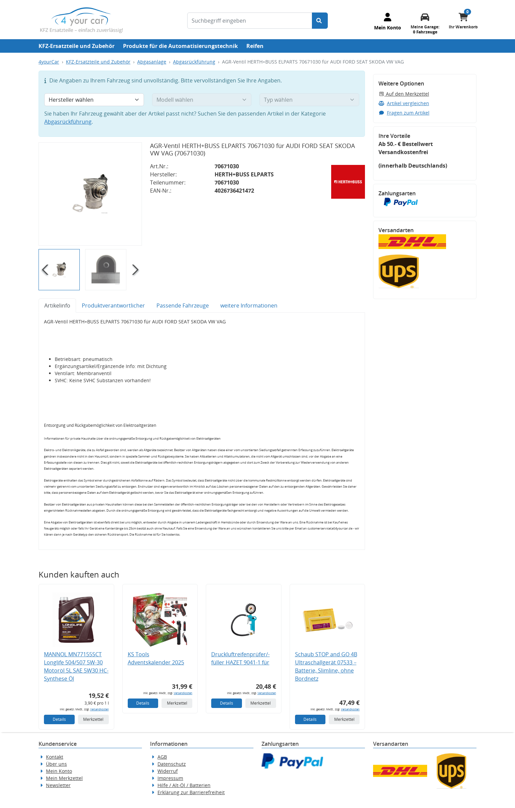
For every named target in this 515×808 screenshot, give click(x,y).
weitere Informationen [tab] (248, 305)
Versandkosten (99, 709)
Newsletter (58, 785)
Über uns (56, 764)
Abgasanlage (151, 61)
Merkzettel (93, 719)
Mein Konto (59, 771)
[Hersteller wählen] (94, 99)
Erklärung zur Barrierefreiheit (191, 792)
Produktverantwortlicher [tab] (113, 305)
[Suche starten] (320, 21)
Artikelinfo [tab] (57, 305)
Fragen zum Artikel (404, 112)
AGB (162, 757)
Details (59, 719)
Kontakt (54, 757)
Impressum (170, 778)
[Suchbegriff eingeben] (249, 21)
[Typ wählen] (309, 99)
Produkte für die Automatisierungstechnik (180, 46)
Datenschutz (171, 764)
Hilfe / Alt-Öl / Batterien (184, 785)
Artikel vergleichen (403, 103)
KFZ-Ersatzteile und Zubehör (77, 46)
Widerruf (167, 771)
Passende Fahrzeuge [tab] (182, 305)
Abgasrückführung (194, 61)
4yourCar (49, 61)
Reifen (255, 46)
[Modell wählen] (202, 99)
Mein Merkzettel (64, 778)
